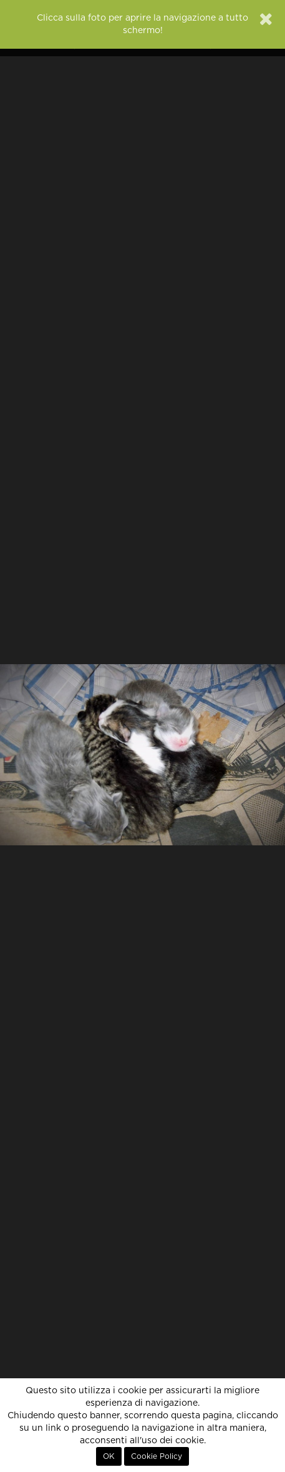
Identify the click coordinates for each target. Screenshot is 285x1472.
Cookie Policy (156, 1456)
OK (109, 1456)
